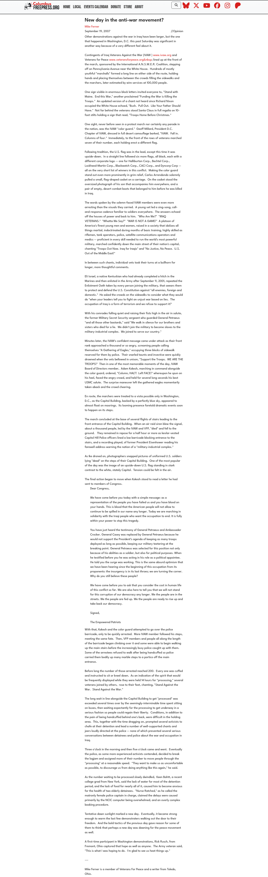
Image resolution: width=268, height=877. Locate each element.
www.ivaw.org (162, 55)
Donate (116, 6)
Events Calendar (96, 6)
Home (66, 6)
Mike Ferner (92, 26)
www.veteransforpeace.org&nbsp (130, 59)
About (139, 6)
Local (77, 6)
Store (128, 6)
